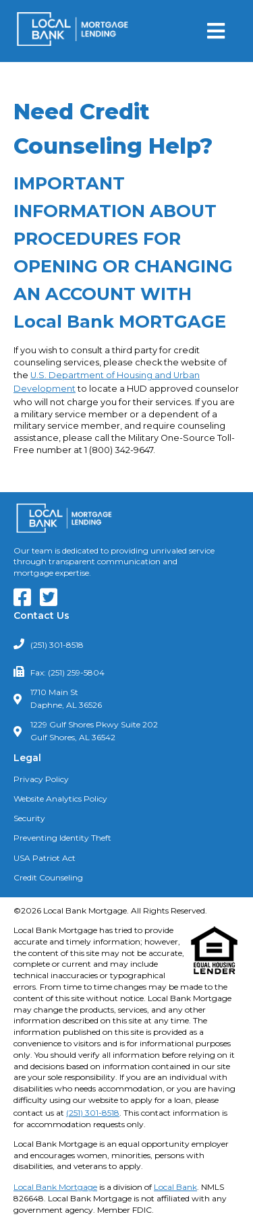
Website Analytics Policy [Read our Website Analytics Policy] (60, 798)
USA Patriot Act (44, 858)
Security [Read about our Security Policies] (29, 818)
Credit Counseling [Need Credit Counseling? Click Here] (48, 877)
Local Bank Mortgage (55, 1187)
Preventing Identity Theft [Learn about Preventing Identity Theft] (62, 838)
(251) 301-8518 (57, 645)
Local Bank (175, 1187)
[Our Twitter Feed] (52, 602)
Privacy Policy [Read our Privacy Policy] (41, 779)
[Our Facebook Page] (25, 602)
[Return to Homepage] (72, 31)
